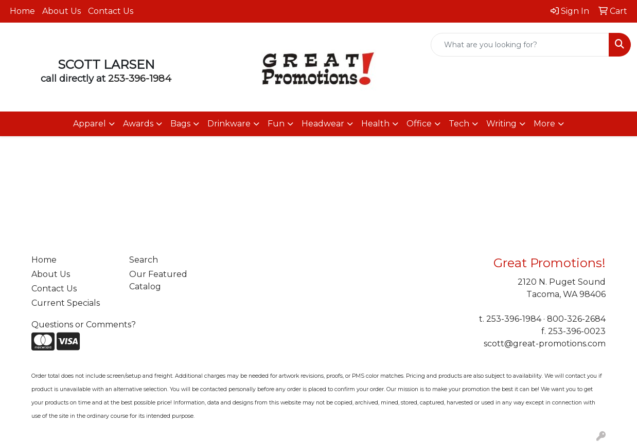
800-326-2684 (576, 319)
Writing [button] (501, 123)
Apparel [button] (89, 123)
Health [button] (375, 123)
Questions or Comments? (83, 324)
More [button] (544, 123)
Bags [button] (180, 123)
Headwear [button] (323, 123)
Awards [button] (138, 123)
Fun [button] (276, 123)
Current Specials (65, 303)
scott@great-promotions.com (545, 343)
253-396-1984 (139, 78)
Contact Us (110, 11)
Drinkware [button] (229, 123)
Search (143, 260)
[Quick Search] (520, 45)
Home (22, 11)
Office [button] (419, 123)
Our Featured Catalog (158, 280)
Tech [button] (459, 123)
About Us (61, 11)
